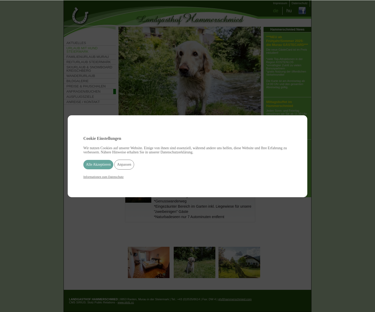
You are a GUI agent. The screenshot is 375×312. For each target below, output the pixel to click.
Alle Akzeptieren (98, 164)
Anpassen (124, 164)
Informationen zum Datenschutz (103, 177)
